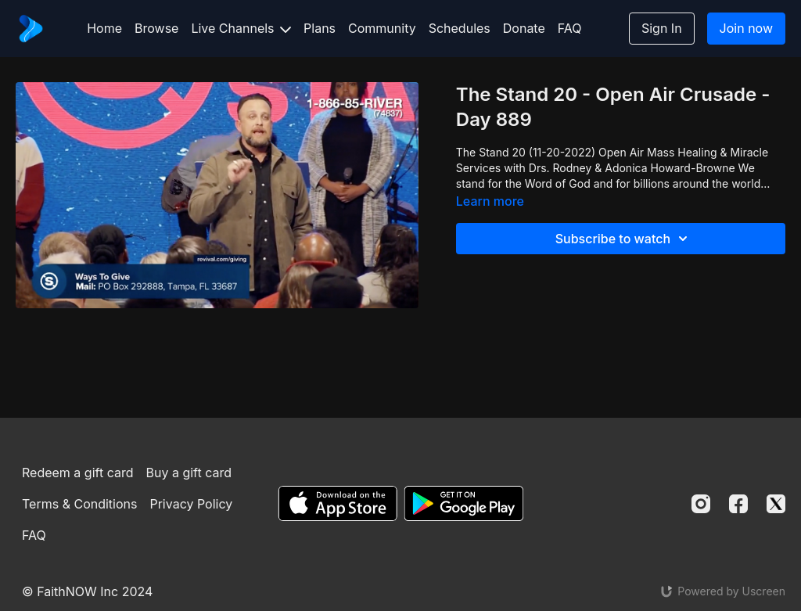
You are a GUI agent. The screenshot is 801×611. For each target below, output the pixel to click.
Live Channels (241, 28)
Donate (524, 28)
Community (382, 28)
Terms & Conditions (79, 504)
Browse (156, 28)
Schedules (459, 28)
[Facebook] (738, 503)
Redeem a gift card (77, 472)
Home (104, 28)
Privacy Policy (190, 504)
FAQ (570, 28)
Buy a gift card (188, 472)
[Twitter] (776, 503)
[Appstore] (337, 503)
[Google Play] (464, 503)
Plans (320, 28)
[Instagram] (700, 503)
